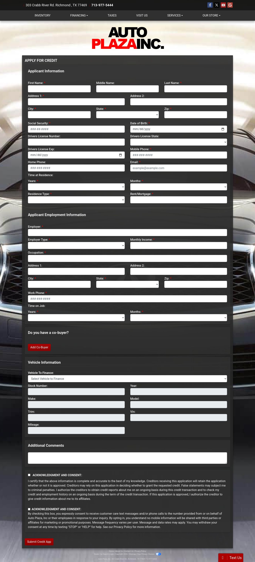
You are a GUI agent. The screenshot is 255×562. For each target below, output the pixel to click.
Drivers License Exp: (41, 149)
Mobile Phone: (139, 149)
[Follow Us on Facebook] (210, 5)
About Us (119, 551)
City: (31, 109)
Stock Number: (38, 386)
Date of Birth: (139, 123)
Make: (32, 399)
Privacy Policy (123, 527)
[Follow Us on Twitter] (216, 5)
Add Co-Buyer (39, 347)
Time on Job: (36, 306)
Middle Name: (105, 83)
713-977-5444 (102, 5)
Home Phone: (37, 162)
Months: (135, 181)
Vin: (132, 411)
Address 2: (137, 96)
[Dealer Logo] (127, 38)
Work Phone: (36, 293)
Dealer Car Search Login (104, 554)
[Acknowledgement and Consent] (29, 475)
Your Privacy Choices (149, 554)
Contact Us (128, 551)
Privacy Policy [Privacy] (140, 551)
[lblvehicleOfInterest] (127, 378)
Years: (32, 181)
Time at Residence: (40, 175)
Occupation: (36, 252)
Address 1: (35, 96)
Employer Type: (38, 239)
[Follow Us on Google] (230, 5)
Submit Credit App (39, 542)
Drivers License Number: (44, 136)
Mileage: (33, 424)
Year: (133, 386)
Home (111, 551)
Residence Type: (39, 194)
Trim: (31, 411)
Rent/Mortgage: (140, 194)
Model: (134, 399)
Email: (134, 162)
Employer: (34, 226)
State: (100, 109)
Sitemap (132, 554)
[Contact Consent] (29, 509)
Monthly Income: (141, 239)
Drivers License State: (144, 136)
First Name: (35, 83)
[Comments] (127, 458)
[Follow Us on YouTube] (223, 5)
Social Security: (38, 123)
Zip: (166, 109)
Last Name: (171, 83)
